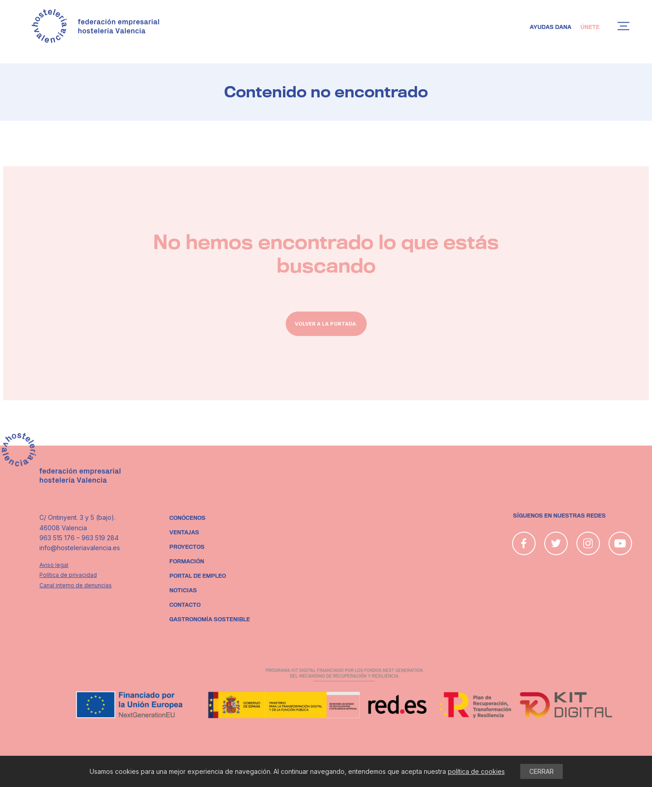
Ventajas (184, 532)
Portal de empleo (197, 576)
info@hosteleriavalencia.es (79, 548)
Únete (589, 27)
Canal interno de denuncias (75, 585)
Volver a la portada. (326, 324)
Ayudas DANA (550, 27)
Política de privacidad (68, 574)
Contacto (185, 605)
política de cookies (476, 771)
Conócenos (187, 518)
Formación (186, 561)
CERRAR (541, 771)
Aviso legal (53, 564)
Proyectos (187, 547)
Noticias (183, 590)
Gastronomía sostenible (209, 619)
